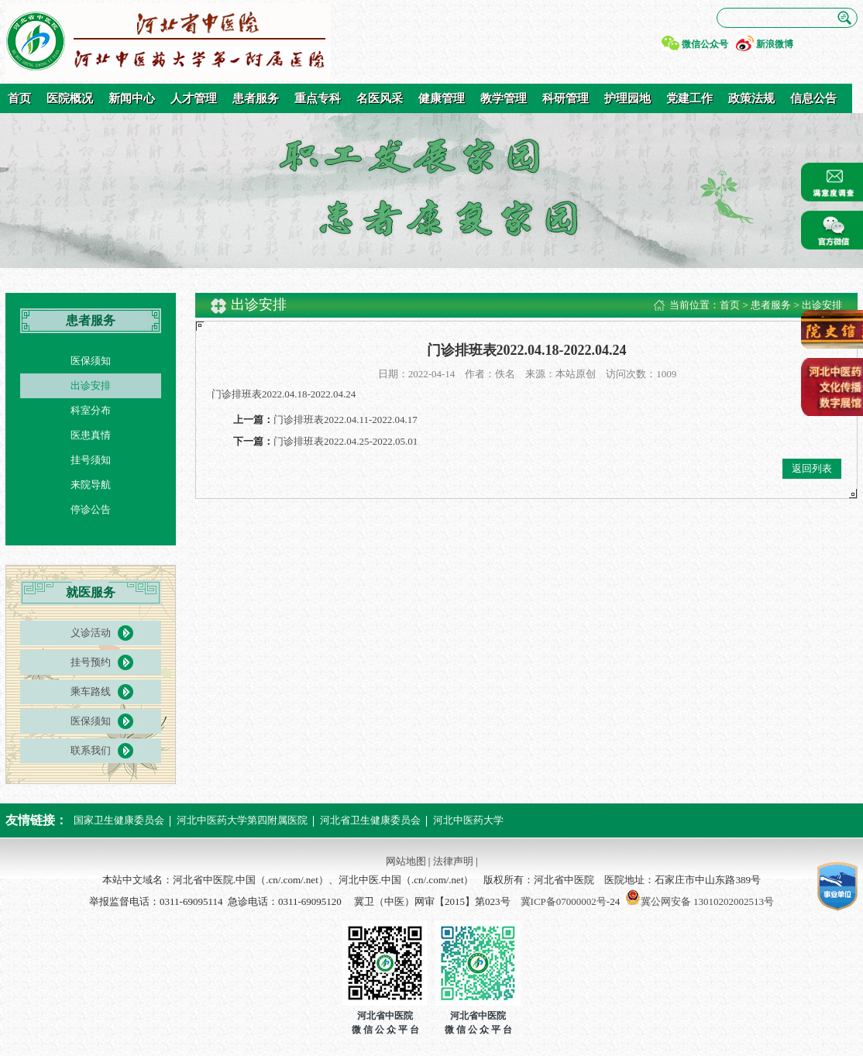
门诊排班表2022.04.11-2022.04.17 (345, 419)
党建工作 (689, 98)
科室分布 (90, 410)
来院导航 (90, 484)
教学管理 (503, 98)
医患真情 (90, 435)
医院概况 (69, 98)
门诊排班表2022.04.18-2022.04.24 (283, 394)
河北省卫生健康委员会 (370, 820)
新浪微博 (774, 44)
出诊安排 (90, 385)
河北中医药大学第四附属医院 (242, 820)
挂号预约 (90, 662)
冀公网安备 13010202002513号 (707, 901)
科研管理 (565, 98)
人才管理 (193, 98)
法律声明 (453, 861)
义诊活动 (90, 632)
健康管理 (441, 98)
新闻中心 (131, 98)
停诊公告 (90, 509)
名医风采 (379, 98)
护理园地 (627, 98)
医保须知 (90, 360)
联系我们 (90, 750)
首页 (19, 98)
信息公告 (813, 98)
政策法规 (751, 98)
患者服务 (255, 98)
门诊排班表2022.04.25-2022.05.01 (345, 441)
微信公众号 (705, 44)
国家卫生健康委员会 (119, 820)
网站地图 (406, 861)
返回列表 (812, 468)
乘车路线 (90, 691)
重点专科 (317, 98)
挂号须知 (90, 460)
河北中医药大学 (468, 820)
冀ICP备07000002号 (564, 901)
